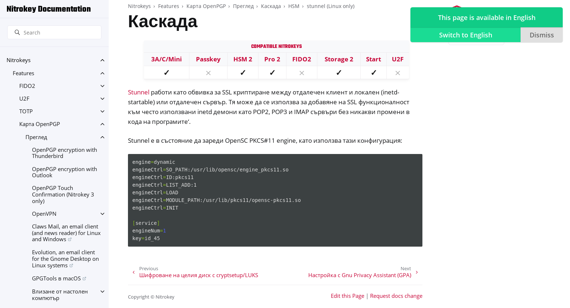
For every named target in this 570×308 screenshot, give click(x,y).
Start (373, 59)
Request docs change (396, 296)
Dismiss (541, 35)
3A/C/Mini (166, 59)
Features (23, 73)
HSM (294, 6)
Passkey (208, 59)
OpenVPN (44, 214)
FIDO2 (27, 86)
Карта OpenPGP (39, 124)
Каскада (271, 6)
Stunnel (138, 92)
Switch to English (465, 35)
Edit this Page (347, 296)
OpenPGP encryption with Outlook (64, 172)
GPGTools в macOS (56, 278)
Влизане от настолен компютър (60, 295)
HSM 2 (242, 59)
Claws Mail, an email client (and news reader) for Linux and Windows (66, 233)
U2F (24, 98)
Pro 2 (272, 59)
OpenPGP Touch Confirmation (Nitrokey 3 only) (63, 194)
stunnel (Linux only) (330, 6)
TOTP (26, 111)
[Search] (54, 32)
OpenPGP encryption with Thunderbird (64, 153)
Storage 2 (339, 59)
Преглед (36, 137)
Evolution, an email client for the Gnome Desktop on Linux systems (65, 258)
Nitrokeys (19, 60)
